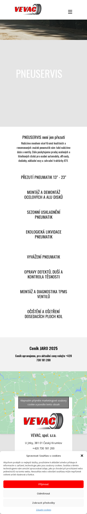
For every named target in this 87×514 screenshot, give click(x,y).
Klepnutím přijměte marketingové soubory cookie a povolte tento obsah (43, 402)
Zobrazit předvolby (43, 502)
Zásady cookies (43, 509)
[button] (82, 455)
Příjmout (43, 484)
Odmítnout (43, 493)
